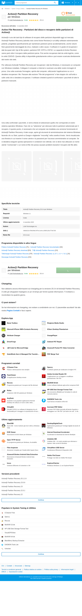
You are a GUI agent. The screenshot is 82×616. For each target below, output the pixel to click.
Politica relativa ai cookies (33, 569)
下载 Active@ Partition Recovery (43, 250)
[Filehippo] (7, 2)
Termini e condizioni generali (11, 569)
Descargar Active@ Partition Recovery (15, 257)
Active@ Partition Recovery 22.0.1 (13, 490)
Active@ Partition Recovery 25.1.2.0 (14, 478)
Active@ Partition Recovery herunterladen (44, 247)
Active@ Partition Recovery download (15, 250)
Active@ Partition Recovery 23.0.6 (13, 482)
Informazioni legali (67, 569)
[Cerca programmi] (55, 3)
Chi (3, 566)
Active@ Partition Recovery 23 (12, 486)
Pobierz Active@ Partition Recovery (14, 247)
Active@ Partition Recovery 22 (12, 494)
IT (77, 3)
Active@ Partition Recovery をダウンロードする (50, 254)
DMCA (4, 571)
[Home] (2, 9)
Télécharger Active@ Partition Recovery (15, 254)
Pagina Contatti (13, 311)
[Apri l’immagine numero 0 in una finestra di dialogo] (17, 166)
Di (15, 20)
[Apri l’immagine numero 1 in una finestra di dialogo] (48, 166)
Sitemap (27, 566)
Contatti (9, 566)
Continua (41, 500)
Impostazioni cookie (15, 571)
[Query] (36, 3)
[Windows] (7, 9)
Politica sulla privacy (51, 569)
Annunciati (18, 566)
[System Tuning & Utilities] (18, 9)
